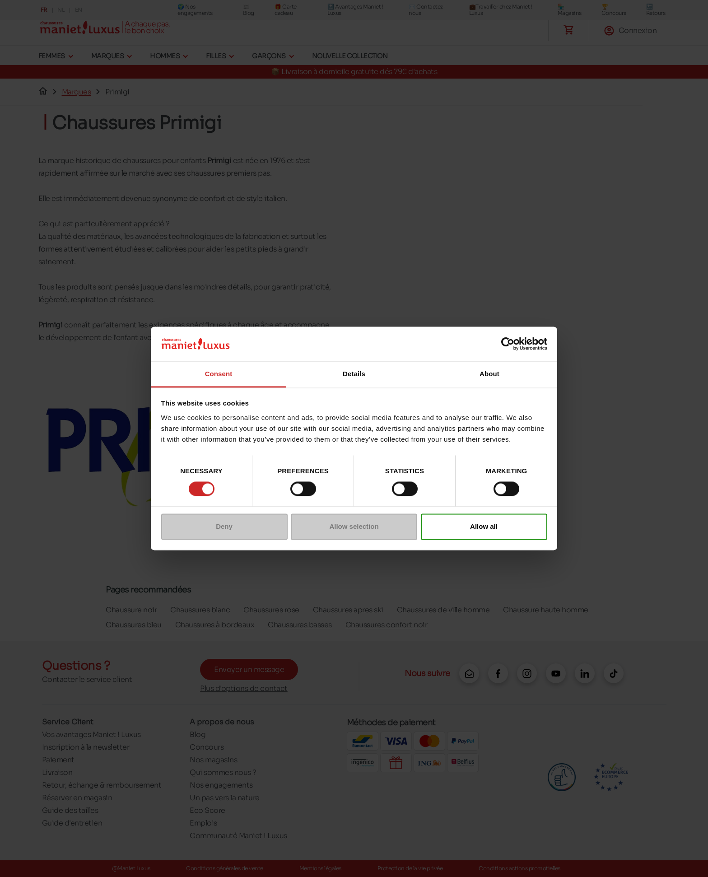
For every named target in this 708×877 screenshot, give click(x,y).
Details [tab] (354, 374)
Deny (224, 526)
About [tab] (489, 374)
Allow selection (353, 526)
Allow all (484, 526)
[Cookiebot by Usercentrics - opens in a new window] (507, 344)
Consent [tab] (219, 374)
